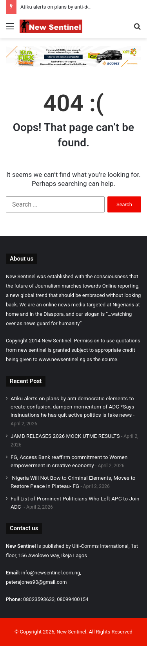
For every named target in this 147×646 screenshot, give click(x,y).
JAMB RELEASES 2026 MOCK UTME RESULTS (65, 436)
